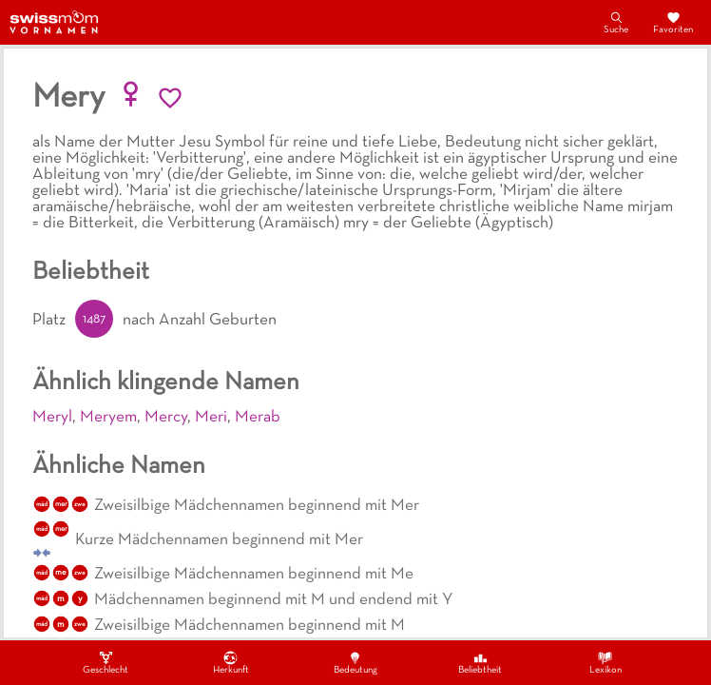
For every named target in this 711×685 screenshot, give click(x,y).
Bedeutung (355, 662)
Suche (616, 22)
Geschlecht (105, 662)
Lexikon (605, 662)
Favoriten (673, 22)
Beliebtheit (480, 662)
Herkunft (231, 662)
